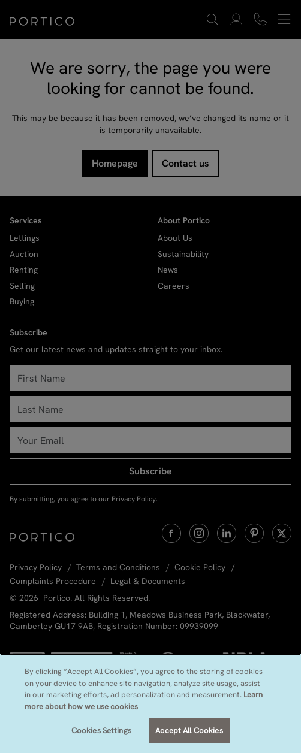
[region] (150, 703)
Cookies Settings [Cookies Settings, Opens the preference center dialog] (101, 730)
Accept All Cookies (188, 730)
